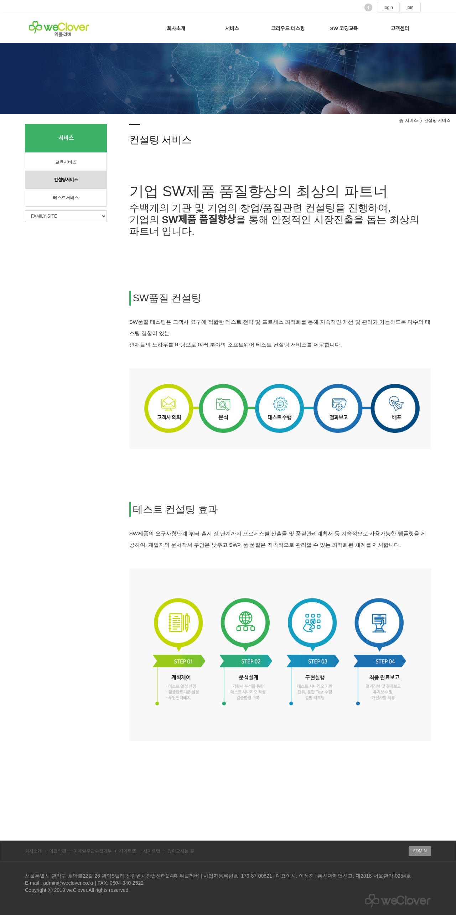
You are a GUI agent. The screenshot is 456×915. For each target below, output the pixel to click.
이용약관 (57, 850)
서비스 (232, 28)
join (409, 7)
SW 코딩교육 (344, 28)
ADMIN (420, 850)
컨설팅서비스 (66, 179)
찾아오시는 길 (180, 850)
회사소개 (176, 28)
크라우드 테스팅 (288, 28)
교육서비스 (66, 162)
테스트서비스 (66, 197)
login (388, 7)
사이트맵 (127, 850)
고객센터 (400, 28)
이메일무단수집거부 (92, 850)
